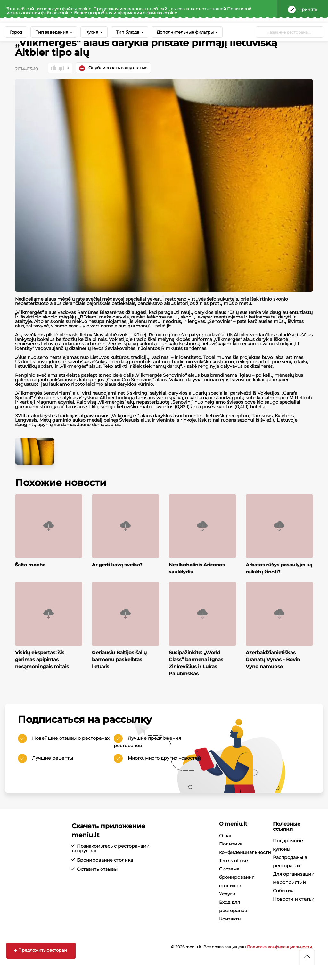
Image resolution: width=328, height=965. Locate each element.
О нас (225, 835)
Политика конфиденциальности (279, 946)
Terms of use (233, 860)
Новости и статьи (294, 898)
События (283, 890)
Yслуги (227, 893)
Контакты (230, 918)
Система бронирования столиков (236, 876)
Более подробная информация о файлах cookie (125, 12)
